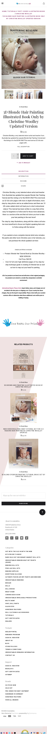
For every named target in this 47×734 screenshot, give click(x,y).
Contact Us (10, 655)
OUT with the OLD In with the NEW (18, 551)
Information (24, 176)
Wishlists (9, 668)
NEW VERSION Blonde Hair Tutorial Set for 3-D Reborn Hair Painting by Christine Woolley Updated (23, 430)
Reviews (23, 181)
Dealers (8, 621)
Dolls (7, 586)
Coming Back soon (12, 594)
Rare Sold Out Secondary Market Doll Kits (22, 557)
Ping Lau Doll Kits (12, 568)
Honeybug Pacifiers (13, 609)
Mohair (8, 583)
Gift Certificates (12, 618)
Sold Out (9, 688)
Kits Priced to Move (13, 554)
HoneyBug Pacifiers (13, 697)
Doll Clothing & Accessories (17, 612)
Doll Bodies (10, 589)
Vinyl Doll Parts (12, 603)
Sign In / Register (12, 637)
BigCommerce (31, 713)
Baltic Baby (10, 600)
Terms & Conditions (13, 649)
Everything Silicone (13, 574)
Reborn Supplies (12, 571)
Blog (7, 643)
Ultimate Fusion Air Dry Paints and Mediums (23, 577)
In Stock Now (23, 107)
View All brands (11, 700)
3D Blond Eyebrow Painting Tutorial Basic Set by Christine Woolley (23, 475)
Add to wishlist (23, 163)
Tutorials (9, 615)
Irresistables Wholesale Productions (21, 597)
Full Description (23, 146)
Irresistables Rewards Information (20, 652)
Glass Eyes (9, 606)
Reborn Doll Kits (12, 565)
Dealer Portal (11, 631)
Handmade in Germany (14, 694)
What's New (10, 592)
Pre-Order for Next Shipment (17, 691)
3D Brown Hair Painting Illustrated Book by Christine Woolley (23, 386)
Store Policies (11, 646)
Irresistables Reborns (14, 580)
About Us (9, 640)
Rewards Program (12, 634)
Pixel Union (15, 713)
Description (23, 171)
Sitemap (8, 674)
